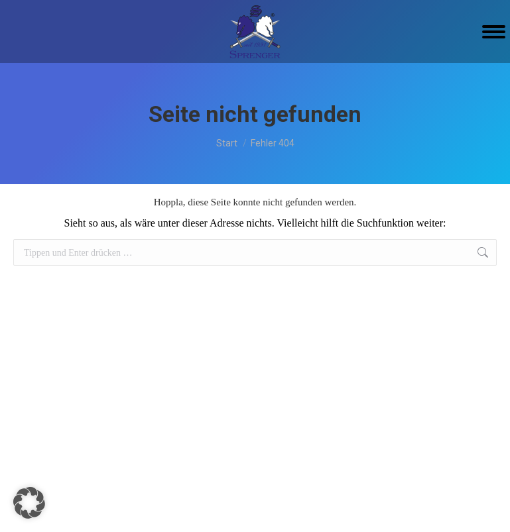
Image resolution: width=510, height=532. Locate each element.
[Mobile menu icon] (493, 32)
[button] (29, 503)
